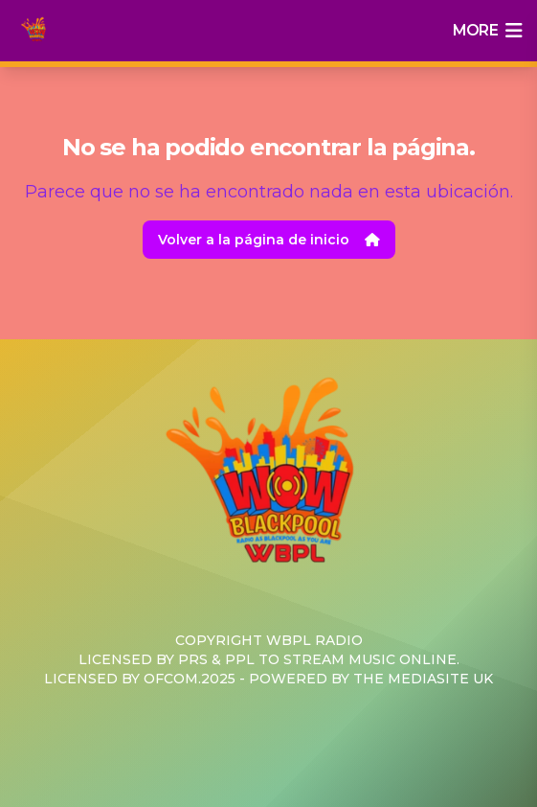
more (487, 30)
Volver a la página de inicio (269, 239)
